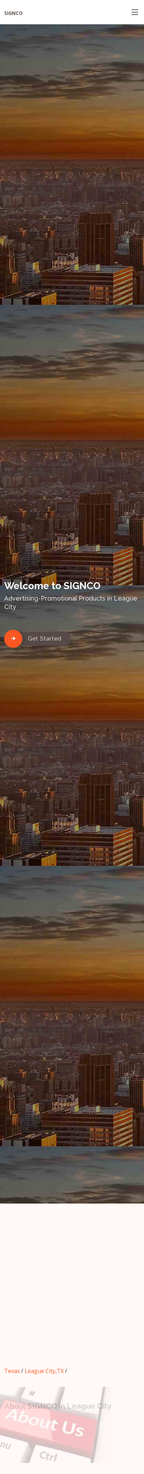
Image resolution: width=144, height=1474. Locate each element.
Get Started (45, 638)
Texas (12, 1371)
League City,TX (44, 1371)
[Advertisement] (72, 1289)
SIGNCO (13, 13)
